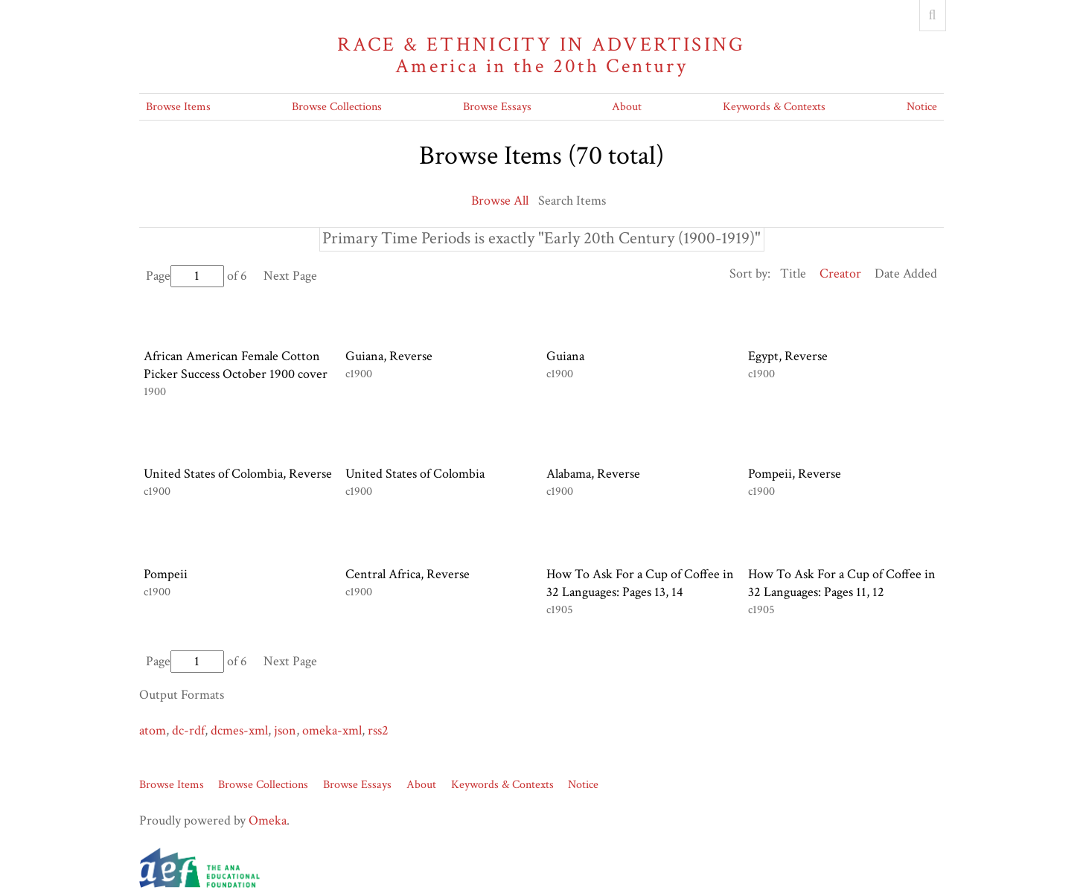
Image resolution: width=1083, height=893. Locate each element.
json (285, 730)
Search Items (572, 200)
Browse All (499, 200)
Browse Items (178, 107)
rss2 (378, 730)
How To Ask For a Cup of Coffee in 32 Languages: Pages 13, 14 (640, 583)
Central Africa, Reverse (407, 574)
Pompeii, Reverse (794, 473)
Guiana (565, 356)
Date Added (906, 273)
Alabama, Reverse (593, 473)
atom (152, 730)
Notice (922, 107)
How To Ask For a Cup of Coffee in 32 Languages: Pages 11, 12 (842, 583)
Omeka (268, 820)
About (627, 107)
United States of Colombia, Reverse (238, 473)
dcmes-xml (239, 730)
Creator (840, 273)
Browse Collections (337, 107)
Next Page (290, 275)
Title (793, 273)
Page (185, 275)
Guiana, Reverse (388, 356)
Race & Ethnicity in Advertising (542, 55)
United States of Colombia (415, 473)
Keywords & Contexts (774, 107)
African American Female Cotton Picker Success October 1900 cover (236, 365)
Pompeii (166, 574)
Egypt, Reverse (788, 356)
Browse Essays (497, 107)
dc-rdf (188, 730)
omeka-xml (332, 730)
